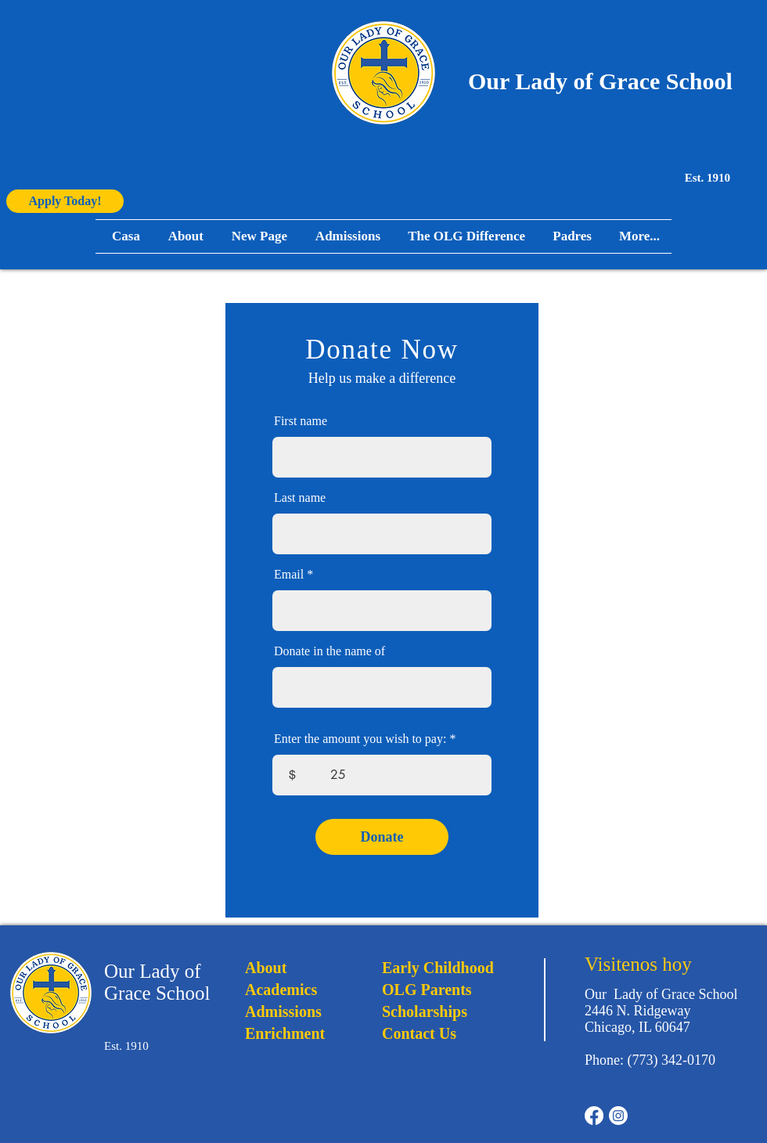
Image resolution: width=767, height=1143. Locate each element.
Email (289, 574)
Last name (300, 498)
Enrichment (285, 1033)
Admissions (283, 1011)
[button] (570, 236)
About (265, 967)
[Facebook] (594, 1115)
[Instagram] (618, 1115)
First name (300, 421)
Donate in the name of (329, 651)
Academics (281, 989)
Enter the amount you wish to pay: (360, 739)
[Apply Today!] (65, 201)
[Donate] (381, 837)
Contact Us (419, 1033)
